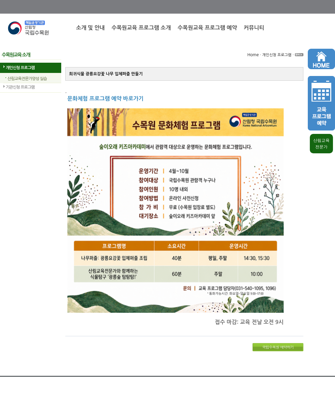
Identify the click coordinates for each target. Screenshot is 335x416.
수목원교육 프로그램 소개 (141, 27)
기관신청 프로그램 (20, 87)
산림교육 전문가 (321, 143)
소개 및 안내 (90, 27)
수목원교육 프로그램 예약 (207, 27)
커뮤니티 (254, 27)
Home (252, 55)
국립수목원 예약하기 (278, 347)
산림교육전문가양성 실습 (27, 79)
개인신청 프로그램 (20, 68)
